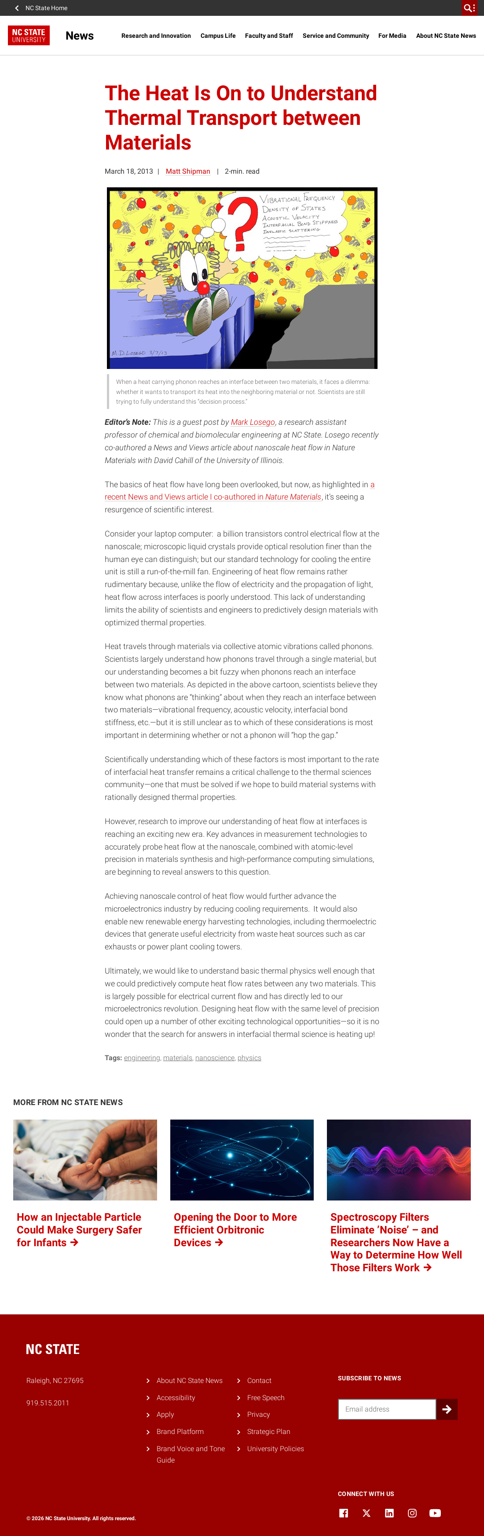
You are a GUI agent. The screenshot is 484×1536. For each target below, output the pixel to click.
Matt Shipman (188, 171)
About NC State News (446, 35)
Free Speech (266, 1398)
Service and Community (336, 35)
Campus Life (218, 35)
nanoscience (215, 1058)
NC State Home (46, 7)
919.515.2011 (48, 1403)
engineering (142, 1058)
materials (177, 1058)
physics (249, 1058)
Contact (259, 1380)
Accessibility (176, 1398)
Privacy (258, 1414)
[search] (469, 8)
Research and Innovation (156, 35)
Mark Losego (253, 422)
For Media (392, 35)
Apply (165, 1414)
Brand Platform (180, 1431)
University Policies (275, 1449)
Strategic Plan (268, 1431)
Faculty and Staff (269, 35)
